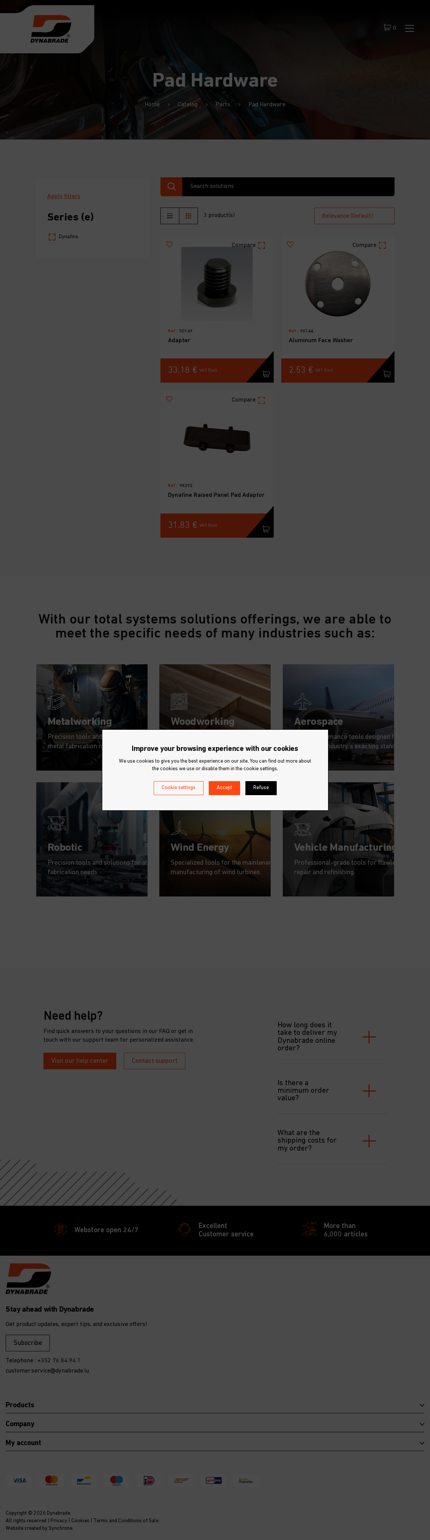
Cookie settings (179, 788)
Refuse (261, 788)
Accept (224, 788)
